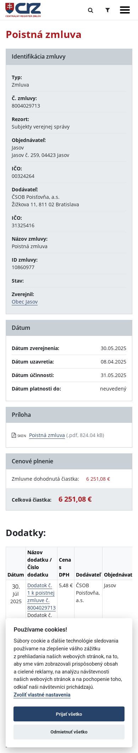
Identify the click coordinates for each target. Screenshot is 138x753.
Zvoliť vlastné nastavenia (41, 695)
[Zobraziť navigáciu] (124, 10)
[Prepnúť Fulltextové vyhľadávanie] (90, 10)
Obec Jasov (25, 301)
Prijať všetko (69, 714)
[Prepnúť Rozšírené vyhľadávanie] (108, 10)
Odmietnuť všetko (68, 732)
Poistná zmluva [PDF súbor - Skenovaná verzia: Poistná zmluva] (47, 435)
